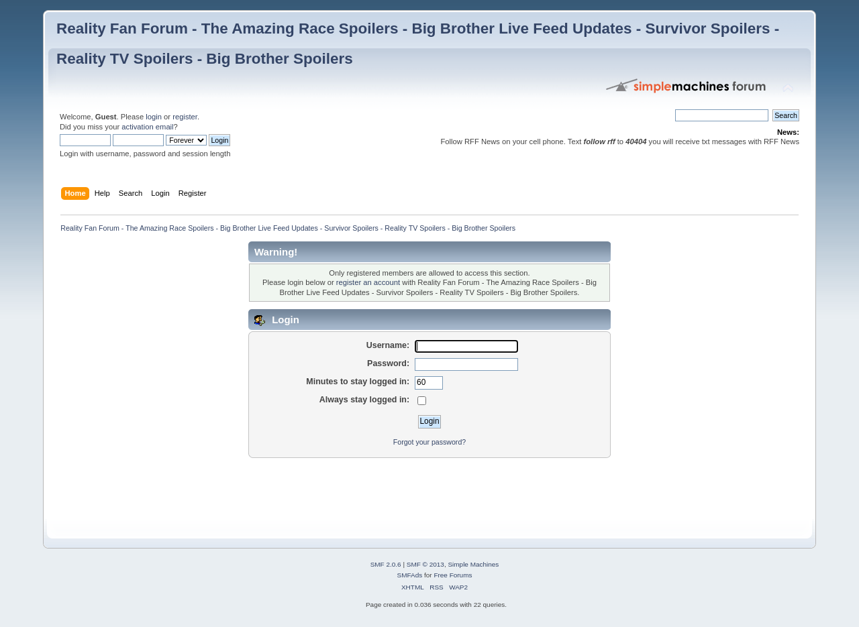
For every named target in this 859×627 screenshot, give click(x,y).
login (154, 117)
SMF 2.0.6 (385, 564)
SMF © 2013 (425, 564)
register (184, 117)
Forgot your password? (429, 442)
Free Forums (453, 575)
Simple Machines (473, 564)
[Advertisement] (300, 489)
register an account (368, 282)
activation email (147, 127)
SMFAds (410, 575)
